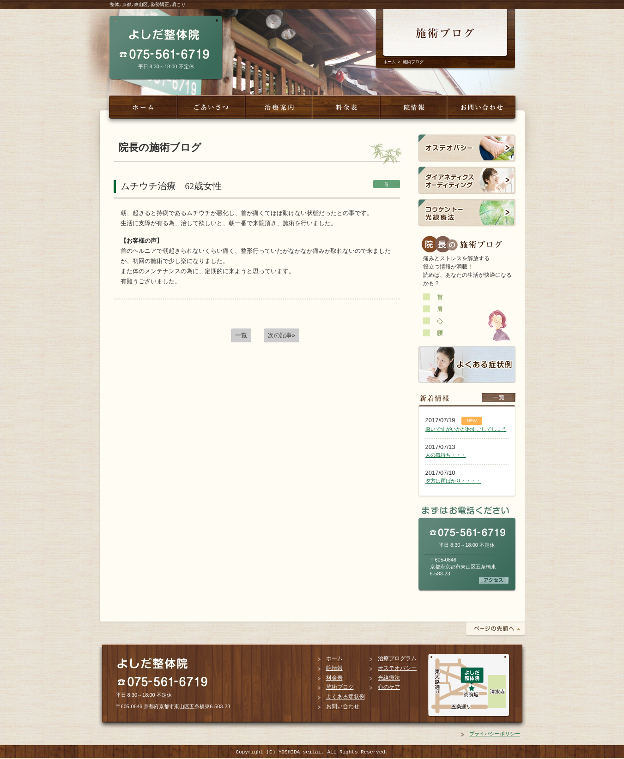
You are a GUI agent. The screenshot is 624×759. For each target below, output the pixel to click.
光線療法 (389, 678)
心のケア (389, 687)
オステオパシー (397, 668)
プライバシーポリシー (494, 733)
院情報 (334, 668)
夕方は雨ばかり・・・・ (453, 481)
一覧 (241, 335)
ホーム (389, 62)
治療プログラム (397, 658)
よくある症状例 (345, 696)
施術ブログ (340, 687)
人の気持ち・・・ (445, 455)
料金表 (334, 678)
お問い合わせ (342, 706)
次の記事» (281, 335)
